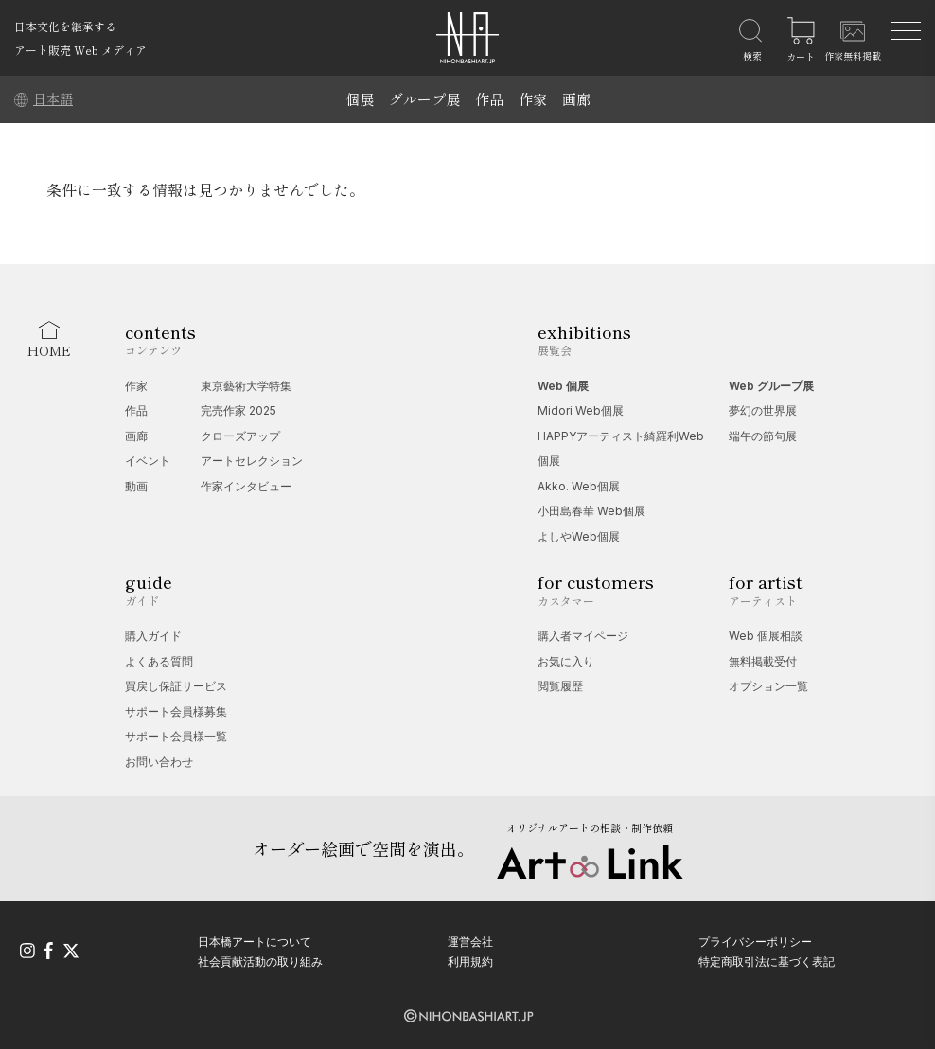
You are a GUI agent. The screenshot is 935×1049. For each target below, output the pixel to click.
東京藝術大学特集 (246, 386)
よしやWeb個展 (579, 536)
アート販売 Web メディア (80, 50)
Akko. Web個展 (579, 486)
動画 (136, 486)
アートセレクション (252, 460)
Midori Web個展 (581, 410)
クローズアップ (240, 436)
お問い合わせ (159, 762)
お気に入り (566, 661)
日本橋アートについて (254, 941)
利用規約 (470, 961)
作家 (533, 99)
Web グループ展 (771, 386)
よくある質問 (159, 661)
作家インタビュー (246, 486)
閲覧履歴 (560, 686)
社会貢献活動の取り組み (260, 961)
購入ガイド (153, 636)
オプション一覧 (768, 686)
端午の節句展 (763, 436)
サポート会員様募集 (176, 711)
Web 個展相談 (766, 636)
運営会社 (470, 941)
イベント (147, 460)
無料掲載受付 (763, 661)
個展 (359, 99)
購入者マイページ (583, 636)
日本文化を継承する (65, 26)
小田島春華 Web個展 (591, 511)
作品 (489, 99)
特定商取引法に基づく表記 (766, 961)
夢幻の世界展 (763, 410)
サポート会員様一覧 (176, 736)
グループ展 (424, 99)
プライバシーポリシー (755, 941)
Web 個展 (563, 386)
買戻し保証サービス (176, 686)
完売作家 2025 (238, 410)
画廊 (576, 99)
